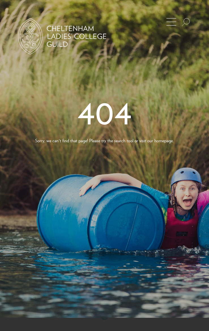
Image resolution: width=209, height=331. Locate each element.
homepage (163, 140)
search (119, 140)
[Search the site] (186, 22)
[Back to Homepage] (62, 36)
